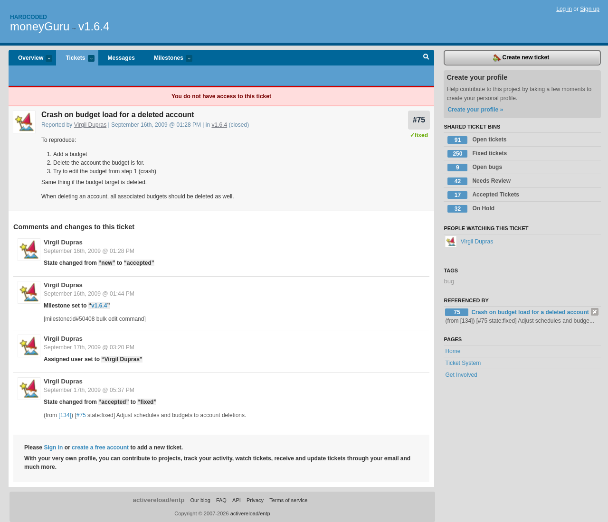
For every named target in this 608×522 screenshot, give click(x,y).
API (236, 500)
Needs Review (479, 181)
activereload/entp (159, 499)
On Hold (470, 209)
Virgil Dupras (90, 124)
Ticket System (463, 363)
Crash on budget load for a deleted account (530, 312)
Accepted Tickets (483, 195)
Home (452, 351)
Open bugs (474, 167)
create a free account (100, 447)
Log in (564, 9)
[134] (64, 415)
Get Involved (461, 375)
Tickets (75, 59)
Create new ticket (521, 58)
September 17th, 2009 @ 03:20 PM (89, 347)
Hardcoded (28, 17)
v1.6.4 (93, 26)
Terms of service (288, 500)
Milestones (168, 59)
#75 (419, 120)
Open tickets (476, 140)
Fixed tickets (477, 154)
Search (426, 58)
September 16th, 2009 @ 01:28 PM (89, 251)
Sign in (53, 447)
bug (449, 281)
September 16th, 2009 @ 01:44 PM (89, 293)
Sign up (589, 9)
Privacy (255, 500)
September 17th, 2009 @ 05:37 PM (89, 390)
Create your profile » (475, 109)
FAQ (221, 500)
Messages (121, 58)
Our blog (200, 500)
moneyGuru (39, 26)
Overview (30, 59)
